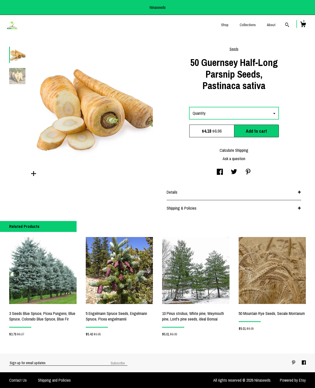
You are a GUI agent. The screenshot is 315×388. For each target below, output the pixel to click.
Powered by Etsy (293, 380)
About (271, 25)
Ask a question (234, 158)
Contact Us (18, 380)
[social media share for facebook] (220, 172)
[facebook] (304, 362)
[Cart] (303, 25)
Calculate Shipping (234, 150)
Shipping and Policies (54, 380)
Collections (248, 25)
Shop (224, 25)
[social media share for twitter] (234, 172)
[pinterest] (294, 362)
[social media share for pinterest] (248, 172)
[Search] (287, 25)
